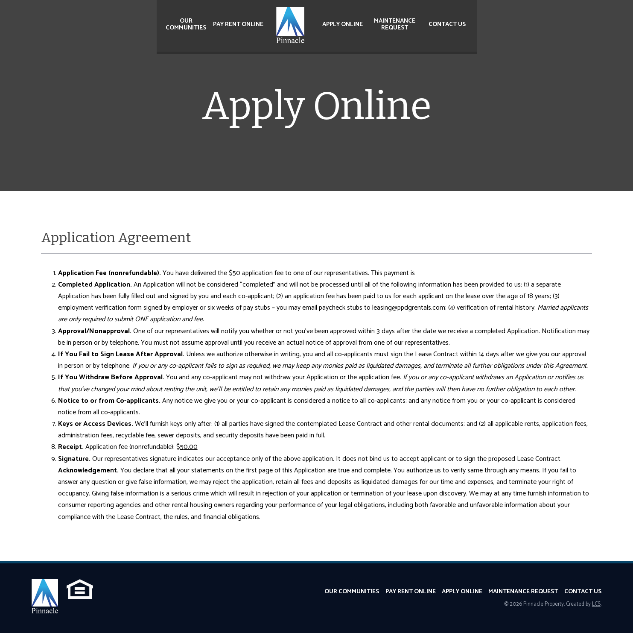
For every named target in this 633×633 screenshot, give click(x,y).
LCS (596, 604)
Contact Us (447, 24)
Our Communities (186, 24)
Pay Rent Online (238, 24)
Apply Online (342, 24)
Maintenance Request (394, 24)
